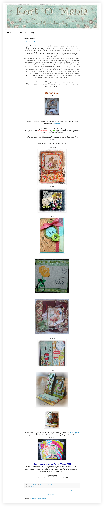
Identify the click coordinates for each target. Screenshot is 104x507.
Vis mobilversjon (52, 494)
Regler (33, 32)
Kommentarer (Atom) (39, 499)
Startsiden (52, 491)
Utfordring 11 (29, 41)
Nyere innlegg (29, 491)
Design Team (22, 32)
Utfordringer (33, 486)
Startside (9, 32)
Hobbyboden (56, 124)
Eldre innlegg (75, 491)
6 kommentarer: (48, 484)
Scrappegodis (74, 432)
